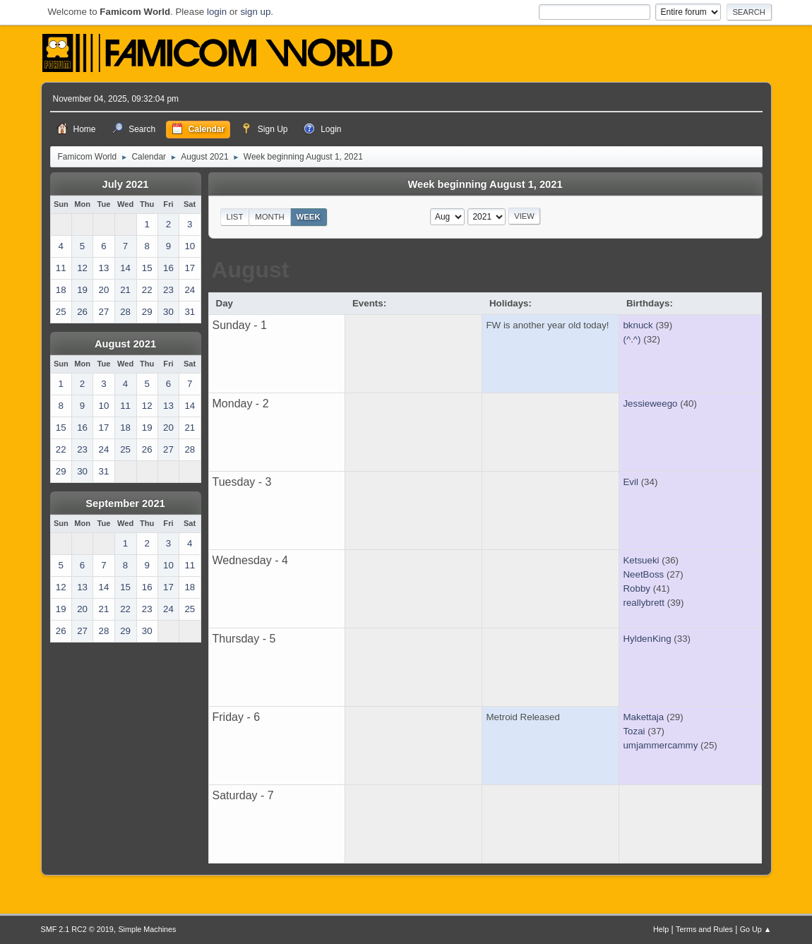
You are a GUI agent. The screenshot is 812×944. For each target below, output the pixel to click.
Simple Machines (147, 929)
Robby (636, 588)
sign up (255, 11)
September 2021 (125, 503)
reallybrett (643, 602)
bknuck (637, 325)
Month (270, 217)
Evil (630, 482)
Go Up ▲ (756, 929)
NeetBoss (643, 574)
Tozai (634, 731)
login (217, 11)
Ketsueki (641, 560)
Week (309, 217)
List (234, 217)
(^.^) (631, 339)
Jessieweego (650, 403)
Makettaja (643, 717)
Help (661, 929)
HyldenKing (647, 638)
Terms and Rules (704, 929)
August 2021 (125, 343)
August (250, 269)
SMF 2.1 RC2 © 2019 (77, 929)
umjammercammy (660, 745)
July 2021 (125, 184)
